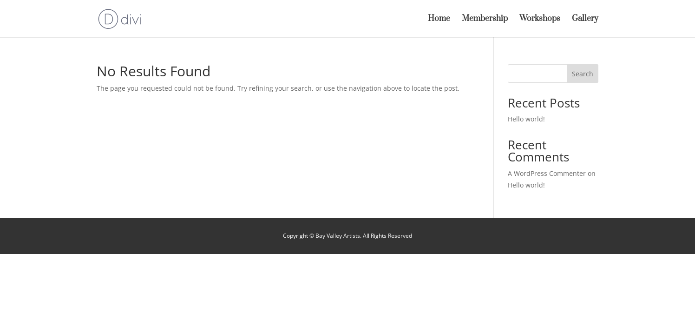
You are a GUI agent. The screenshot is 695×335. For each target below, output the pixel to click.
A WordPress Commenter (547, 173)
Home (439, 19)
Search (582, 73)
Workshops (539, 19)
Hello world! (526, 118)
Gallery (585, 19)
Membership (485, 19)
